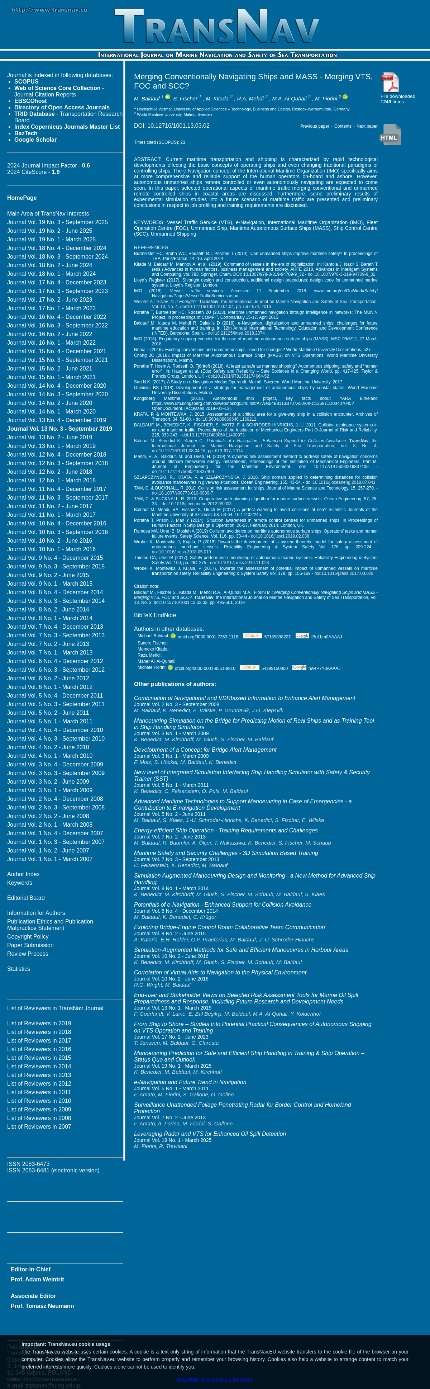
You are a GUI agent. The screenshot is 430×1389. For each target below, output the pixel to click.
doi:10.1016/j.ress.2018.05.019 (181, 551)
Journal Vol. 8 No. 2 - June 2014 (48, 609)
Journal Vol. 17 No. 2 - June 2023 (49, 300)
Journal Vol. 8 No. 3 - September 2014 (56, 601)
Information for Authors (36, 913)
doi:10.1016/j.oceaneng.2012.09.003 (196, 503)
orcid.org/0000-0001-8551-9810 (201, 668)
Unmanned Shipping (173, 234)
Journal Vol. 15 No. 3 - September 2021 (57, 360)
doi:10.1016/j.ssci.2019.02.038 (280, 536)
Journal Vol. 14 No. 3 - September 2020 (57, 394)
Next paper (367, 126)
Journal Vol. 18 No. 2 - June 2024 (49, 265)
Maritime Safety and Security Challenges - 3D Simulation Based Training (226, 853)
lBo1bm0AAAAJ (319, 636)
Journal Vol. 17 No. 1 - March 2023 (51, 308)
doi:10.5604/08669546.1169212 (226, 419)
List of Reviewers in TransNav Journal (55, 1008)
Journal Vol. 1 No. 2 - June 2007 (48, 850)
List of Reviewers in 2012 (39, 1084)
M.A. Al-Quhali (289, 98)
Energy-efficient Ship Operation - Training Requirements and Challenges (226, 830)
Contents (343, 126)
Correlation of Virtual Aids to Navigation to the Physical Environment (220, 972)
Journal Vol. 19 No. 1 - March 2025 (51, 239)
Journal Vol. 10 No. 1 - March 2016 (51, 549)
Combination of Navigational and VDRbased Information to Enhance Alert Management (244, 698)
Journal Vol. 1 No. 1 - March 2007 (49, 859)
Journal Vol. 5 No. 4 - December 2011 (55, 696)
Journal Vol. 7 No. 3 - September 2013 (56, 635)
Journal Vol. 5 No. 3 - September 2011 (56, 704)
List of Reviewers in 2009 (39, 1109)
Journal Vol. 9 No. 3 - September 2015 (56, 566)
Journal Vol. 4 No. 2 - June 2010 (48, 747)
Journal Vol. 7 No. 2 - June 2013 (48, 644)
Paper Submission (30, 945)
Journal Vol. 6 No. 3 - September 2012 (56, 670)
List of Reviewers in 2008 (39, 1118)
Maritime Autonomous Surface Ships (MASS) (280, 228)
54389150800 (264, 668)
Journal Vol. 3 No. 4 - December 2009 (55, 764)
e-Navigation (250, 222)
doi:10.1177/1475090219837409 (183, 471)
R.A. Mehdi (250, 98)
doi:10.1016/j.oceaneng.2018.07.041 (341, 482)
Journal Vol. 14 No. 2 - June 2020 (49, 403)
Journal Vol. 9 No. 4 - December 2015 (55, 558)
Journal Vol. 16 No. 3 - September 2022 (57, 325)
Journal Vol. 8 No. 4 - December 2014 (55, 592)
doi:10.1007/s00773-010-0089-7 (182, 493)
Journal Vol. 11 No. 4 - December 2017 (56, 489)
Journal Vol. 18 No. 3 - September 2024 (57, 257)
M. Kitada (217, 98)
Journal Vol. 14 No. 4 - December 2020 (56, 386)
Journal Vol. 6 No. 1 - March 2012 (49, 687)
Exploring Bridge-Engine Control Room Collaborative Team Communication (229, 927)
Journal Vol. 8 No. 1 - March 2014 (49, 618)
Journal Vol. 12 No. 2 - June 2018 (49, 472)
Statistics (18, 969)
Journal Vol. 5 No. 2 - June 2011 (48, 713)
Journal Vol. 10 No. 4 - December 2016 (56, 523)
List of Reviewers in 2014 (39, 1066)
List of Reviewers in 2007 (39, 1127)
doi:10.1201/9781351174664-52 (238, 376)
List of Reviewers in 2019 (39, 1023)
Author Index (23, 874)
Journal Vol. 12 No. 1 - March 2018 (51, 480)
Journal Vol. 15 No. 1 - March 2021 (51, 377)
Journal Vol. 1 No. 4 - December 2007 (55, 833)
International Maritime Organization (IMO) (315, 222)
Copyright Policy (28, 937)
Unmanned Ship (209, 228)
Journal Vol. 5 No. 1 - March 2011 (49, 721)
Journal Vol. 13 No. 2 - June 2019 (49, 437)
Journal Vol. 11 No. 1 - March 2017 (51, 515)
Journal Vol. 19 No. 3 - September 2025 (57, 222)
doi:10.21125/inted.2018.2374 (236, 333)
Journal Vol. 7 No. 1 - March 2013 (49, 652)
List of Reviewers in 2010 (39, 1101)
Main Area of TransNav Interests (48, 214)
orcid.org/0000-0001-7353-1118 (204, 636)
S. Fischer (185, 98)
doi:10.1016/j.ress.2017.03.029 (343, 573)
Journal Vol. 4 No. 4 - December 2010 (55, 730)
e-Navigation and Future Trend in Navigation (190, 1082)
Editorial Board (26, 898)
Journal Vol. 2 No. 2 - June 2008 (48, 816)
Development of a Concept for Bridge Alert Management (205, 750)
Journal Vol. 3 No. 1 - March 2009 (49, 790)
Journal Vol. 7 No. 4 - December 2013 (55, 627)
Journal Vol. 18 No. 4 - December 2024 (56, 248)
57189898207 (267, 636)
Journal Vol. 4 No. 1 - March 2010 (49, 756)
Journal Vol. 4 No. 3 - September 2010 (56, 739)
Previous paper (314, 126)
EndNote (165, 615)
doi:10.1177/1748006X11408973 (213, 435)
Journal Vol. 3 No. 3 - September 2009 (56, 773)
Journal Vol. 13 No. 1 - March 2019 (51, 446)
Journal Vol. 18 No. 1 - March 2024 (51, 274)
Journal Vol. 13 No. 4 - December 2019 (56, 420)
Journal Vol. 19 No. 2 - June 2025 (49, 231)
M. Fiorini (326, 98)
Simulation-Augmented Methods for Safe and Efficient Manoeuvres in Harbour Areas (241, 950)
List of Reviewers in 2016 (39, 1049)
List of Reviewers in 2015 (39, 1058)
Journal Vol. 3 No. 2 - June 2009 (48, 782)
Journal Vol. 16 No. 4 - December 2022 (56, 317)
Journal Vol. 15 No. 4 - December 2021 (56, 351)
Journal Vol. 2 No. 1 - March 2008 (49, 825)
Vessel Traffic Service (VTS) (199, 222)
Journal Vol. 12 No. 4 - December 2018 (56, 455)
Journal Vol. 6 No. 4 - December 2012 (55, 661)
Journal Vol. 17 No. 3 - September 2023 (57, 291)
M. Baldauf (147, 98)
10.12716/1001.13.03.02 (178, 126)
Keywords (19, 883)
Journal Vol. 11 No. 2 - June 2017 (49, 506)
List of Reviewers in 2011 (39, 1092)
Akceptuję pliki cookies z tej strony (215, 1379)
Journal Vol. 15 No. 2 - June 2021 (49, 368)
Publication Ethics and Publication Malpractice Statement (50, 924)
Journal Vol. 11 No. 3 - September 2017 (57, 498)
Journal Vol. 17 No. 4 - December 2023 (56, 282)
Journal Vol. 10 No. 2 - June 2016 (49, 541)
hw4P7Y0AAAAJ (316, 668)
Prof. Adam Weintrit (37, 1279)
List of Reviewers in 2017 (39, 1041)
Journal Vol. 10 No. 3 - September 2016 (57, 532)
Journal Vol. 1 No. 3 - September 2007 (56, 842)
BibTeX (143, 615)
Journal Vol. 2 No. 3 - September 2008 (56, 807)
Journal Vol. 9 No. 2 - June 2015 (48, 575)
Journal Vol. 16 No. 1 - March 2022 (51, 343)
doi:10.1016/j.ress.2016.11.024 (239, 562)
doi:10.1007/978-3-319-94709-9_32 (342, 274)
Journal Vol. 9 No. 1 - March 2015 (49, 584)
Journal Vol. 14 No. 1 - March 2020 (51, 411)
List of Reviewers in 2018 (39, 1032)
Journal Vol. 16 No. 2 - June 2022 (49, 334)
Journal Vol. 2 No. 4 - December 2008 (55, 799)
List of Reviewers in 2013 (39, 1075)
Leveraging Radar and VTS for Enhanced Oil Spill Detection (210, 1134)
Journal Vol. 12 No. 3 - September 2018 (57, 463)
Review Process (27, 954)
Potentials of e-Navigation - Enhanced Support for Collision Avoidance (222, 905)
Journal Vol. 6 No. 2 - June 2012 (48, 678)
